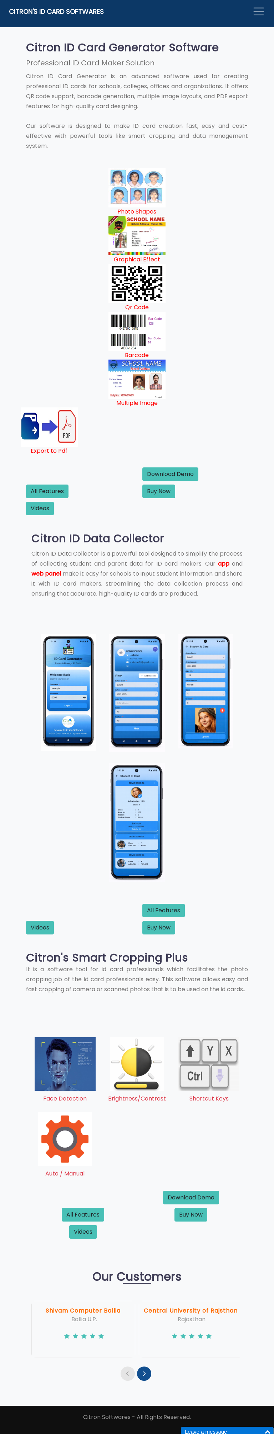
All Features (47, 491)
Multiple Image (137, 403)
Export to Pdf (49, 451)
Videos (40, 508)
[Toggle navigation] (258, 11)
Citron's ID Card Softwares (56, 11)
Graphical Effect (137, 259)
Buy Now (159, 491)
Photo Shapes (136, 211)
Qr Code (137, 307)
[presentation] (128, 1374)
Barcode (137, 355)
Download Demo (170, 474)
